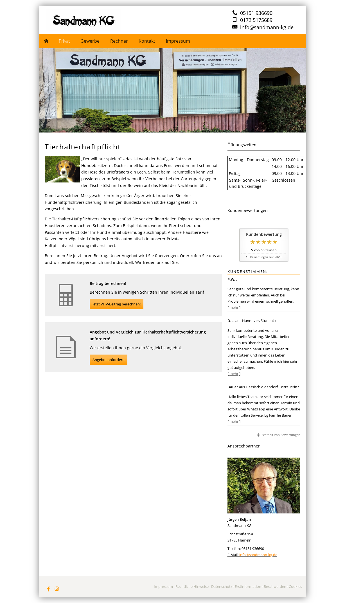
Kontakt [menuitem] (147, 41)
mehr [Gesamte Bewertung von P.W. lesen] (233, 307)
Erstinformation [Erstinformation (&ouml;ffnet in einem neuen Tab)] (248, 586)
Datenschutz (221, 586)
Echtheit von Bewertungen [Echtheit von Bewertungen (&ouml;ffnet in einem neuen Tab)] (280, 435)
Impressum (163, 586)
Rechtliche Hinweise (192, 586)
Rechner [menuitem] (119, 41)
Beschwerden (275, 586)
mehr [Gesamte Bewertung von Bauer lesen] (233, 421)
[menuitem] (46, 41)
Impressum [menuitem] (178, 41)
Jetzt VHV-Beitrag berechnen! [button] (117, 304)
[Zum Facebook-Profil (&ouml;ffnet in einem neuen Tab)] (48, 588)
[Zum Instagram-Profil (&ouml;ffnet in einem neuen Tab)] (57, 588)
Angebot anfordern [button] (109, 359)
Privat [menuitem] (64, 41)
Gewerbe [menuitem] (90, 41)
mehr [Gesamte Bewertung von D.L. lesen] (233, 373)
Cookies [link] (295, 586)
